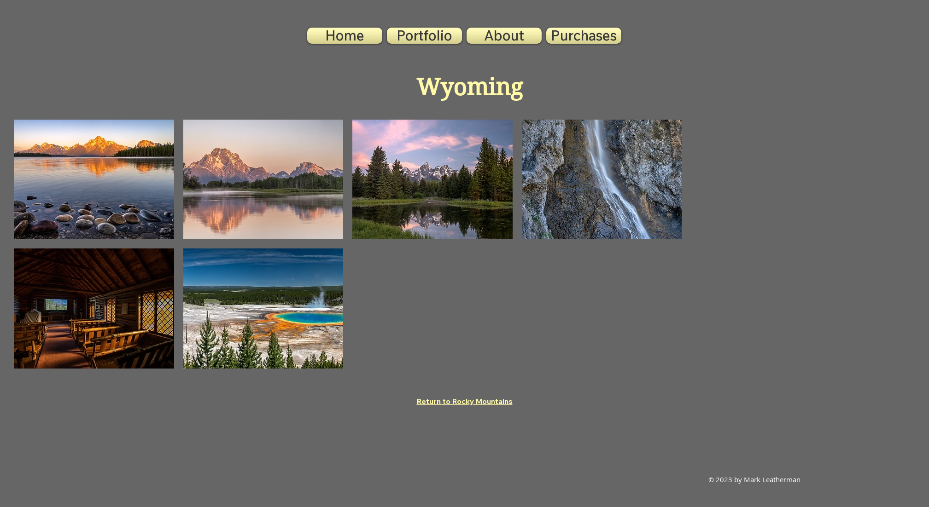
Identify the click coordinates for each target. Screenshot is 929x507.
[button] (424, 36)
